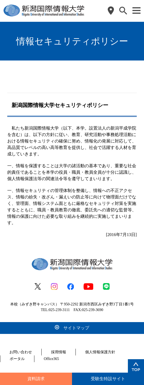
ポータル (17, 359)
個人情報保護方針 (100, 352)
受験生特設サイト (108, 378)
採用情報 (58, 352)
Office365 (51, 359)
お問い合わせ (20, 352)
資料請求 (36, 378)
